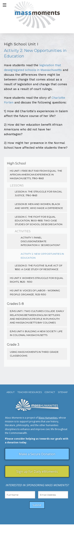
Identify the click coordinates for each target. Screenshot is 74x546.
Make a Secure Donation (37, 454)
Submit (37, 505)
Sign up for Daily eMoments (37, 471)
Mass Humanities (47, 417)
